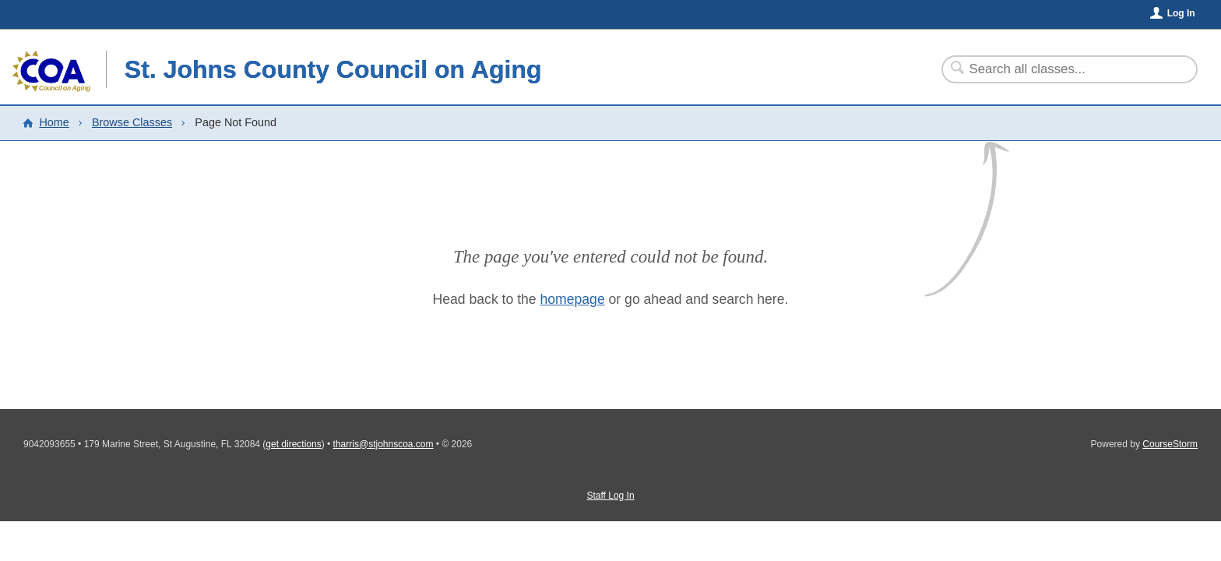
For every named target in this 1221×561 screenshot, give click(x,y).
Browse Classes (132, 122)
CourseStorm (1170, 444)
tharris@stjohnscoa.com (383, 444)
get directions (293, 444)
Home (54, 122)
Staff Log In (610, 495)
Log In (1181, 13)
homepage (572, 299)
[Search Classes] (1060, 69)
